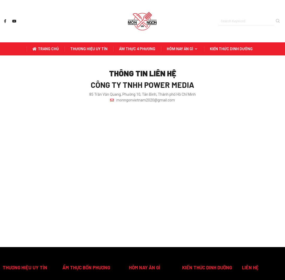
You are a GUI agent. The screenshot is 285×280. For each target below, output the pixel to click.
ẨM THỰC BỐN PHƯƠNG (86, 267)
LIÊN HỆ (250, 267)
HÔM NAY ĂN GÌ (182, 48)
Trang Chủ (45, 49)
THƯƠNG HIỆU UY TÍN (89, 49)
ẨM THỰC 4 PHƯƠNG (137, 49)
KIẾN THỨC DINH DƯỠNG (231, 49)
